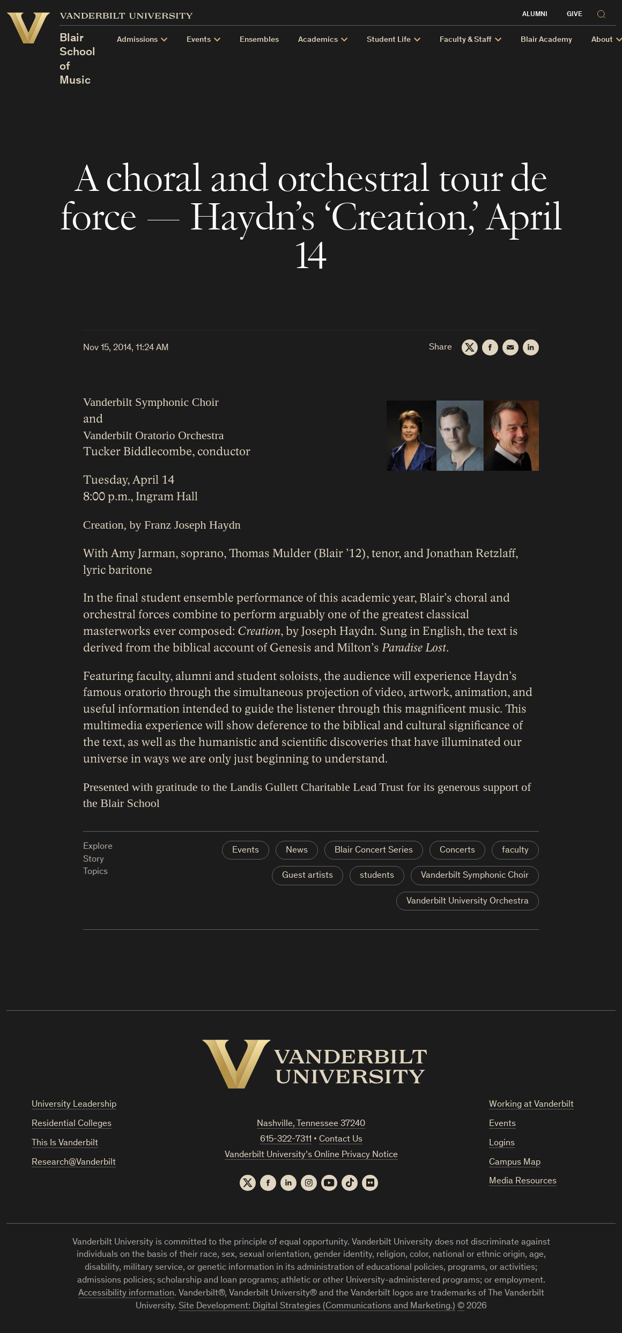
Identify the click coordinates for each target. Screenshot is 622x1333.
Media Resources (523, 1181)
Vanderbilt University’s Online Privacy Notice (311, 1155)
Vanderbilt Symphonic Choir (475, 875)
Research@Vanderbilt (74, 1162)
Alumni (534, 14)
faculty (515, 850)
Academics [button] (318, 40)
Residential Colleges (72, 1124)
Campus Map (514, 1162)
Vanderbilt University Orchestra (467, 901)
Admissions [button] (137, 40)
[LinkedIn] (531, 347)
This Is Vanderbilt (65, 1143)
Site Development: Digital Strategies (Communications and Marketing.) (317, 1306)
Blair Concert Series (374, 850)
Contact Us (340, 1139)
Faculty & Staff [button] (466, 40)
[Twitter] (470, 347)
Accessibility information (126, 1293)
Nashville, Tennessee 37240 (311, 1124)
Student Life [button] (389, 40)
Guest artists (307, 875)
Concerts (457, 850)
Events (245, 850)
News (297, 850)
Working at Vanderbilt (531, 1104)
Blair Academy (546, 40)
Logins (502, 1143)
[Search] (604, 12)
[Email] (510, 347)
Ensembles (259, 40)
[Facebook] (490, 347)
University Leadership (74, 1104)
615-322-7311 (286, 1139)
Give (574, 14)
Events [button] (199, 40)
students (377, 875)
